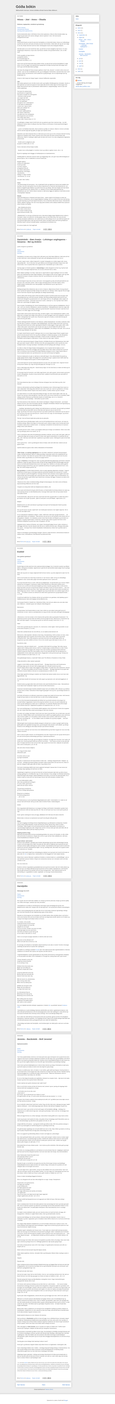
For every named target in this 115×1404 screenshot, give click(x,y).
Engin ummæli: (37, 229)
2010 (79, 69)
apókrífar (26, 1362)
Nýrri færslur (21, 1385)
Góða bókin (26, 7)
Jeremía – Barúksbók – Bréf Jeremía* (34, 1039)
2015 (79, 28)
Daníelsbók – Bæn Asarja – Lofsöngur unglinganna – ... (86, 45)
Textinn (19, 250)
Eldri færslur (66, 1385)
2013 (79, 33)
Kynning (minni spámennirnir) (24, 31)
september (82, 35)
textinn (19, 1048)
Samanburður (20, 251)
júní (80, 61)
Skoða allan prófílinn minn (83, 86)
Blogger (66, 1400)
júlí (80, 58)
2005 (79, 71)
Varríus (79, 80)
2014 (79, 30)
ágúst (80, 37)
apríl (80, 66)
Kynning (19, 253)
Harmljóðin (22, 886)
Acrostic (37, 949)
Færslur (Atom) (49, 1389)
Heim (43, 1385)
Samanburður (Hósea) (23, 29)
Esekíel (20, 552)
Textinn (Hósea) (21, 27)
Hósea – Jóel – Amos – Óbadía (31, 19)
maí (80, 63)
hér (25, 854)
